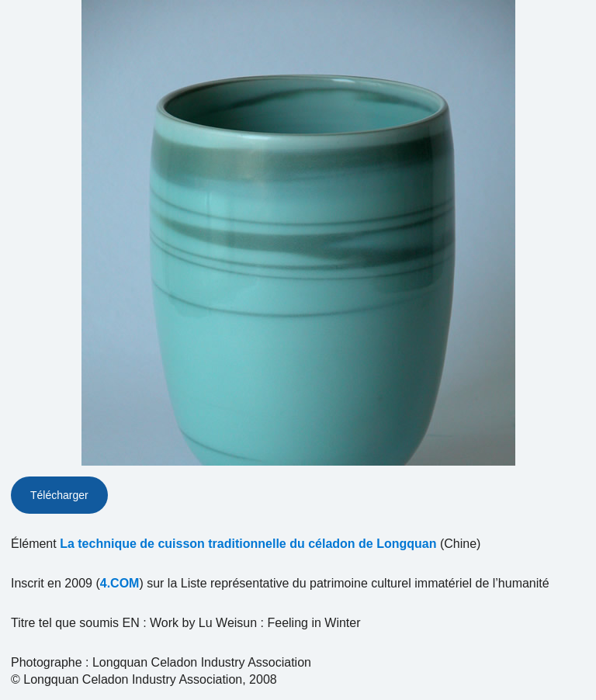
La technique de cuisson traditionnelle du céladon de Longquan (248, 543)
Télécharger (59, 495)
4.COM (120, 583)
